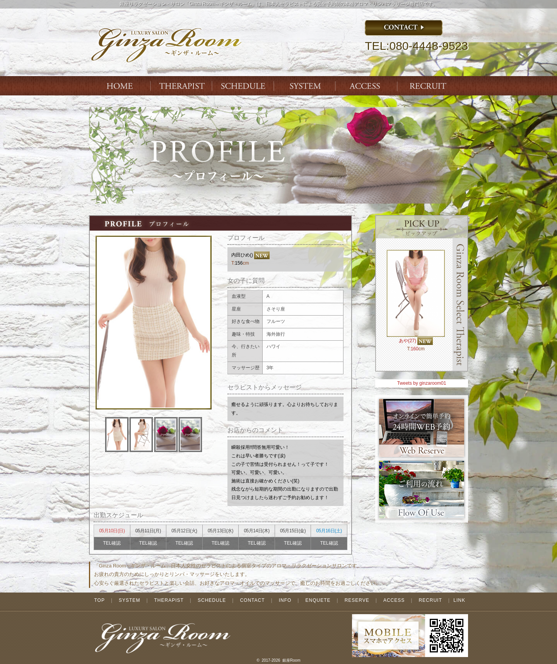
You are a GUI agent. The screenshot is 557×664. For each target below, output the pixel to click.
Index (120, 85)
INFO (285, 600)
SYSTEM (306, 85)
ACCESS (367, 85)
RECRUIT (430, 600)
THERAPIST (182, 85)
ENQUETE (317, 600)
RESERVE (357, 600)
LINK (459, 600)
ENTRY (429, 85)
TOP (99, 600)
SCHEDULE (212, 600)
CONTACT (252, 600)
